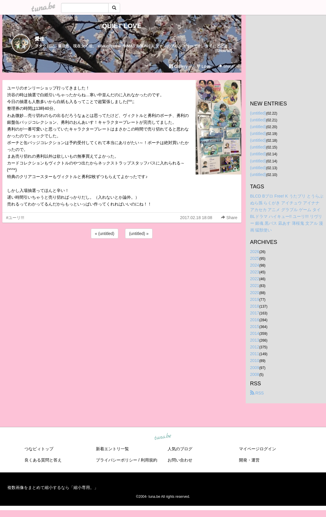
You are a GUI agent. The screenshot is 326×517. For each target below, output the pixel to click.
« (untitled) (104, 233)
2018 (254, 306)
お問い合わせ (180, 460)
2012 (254, 347)
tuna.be (163, 436)
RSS (257, 393)
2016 (254, 319)
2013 (254, 340)
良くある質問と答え (43, 460)
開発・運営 (249, 460)
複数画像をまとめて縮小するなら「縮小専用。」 (52, 487)
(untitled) (258, 113)
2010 (254, 360)
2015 (254, 326)
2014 (254, 333)
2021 (254, 285)
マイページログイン (257, 448)
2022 (254, 278)
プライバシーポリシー (116, 460)
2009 (254, 367)
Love (203, 66)
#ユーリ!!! (15, 217)
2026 (254, 251)
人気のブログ (180, 448)
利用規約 (149, 460)
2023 (254, 272)
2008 (254, 374)
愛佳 (39, 38)
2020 (254, 292)
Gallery (178, 66)
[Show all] (223, 50)
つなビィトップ (38, 448)
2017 (254, 313)
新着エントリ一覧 (112, 448)
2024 (254, 265)
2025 (254, 258)
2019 (254, 299)
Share (225, 66)
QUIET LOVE (121, 26)
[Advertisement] (121, 255)
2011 (254, 353)
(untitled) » (138, 233)
